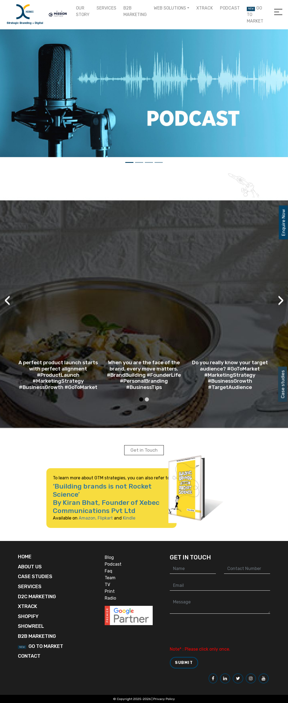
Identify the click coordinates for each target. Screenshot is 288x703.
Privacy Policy (164, 699)
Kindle (121, 518)
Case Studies (35, 577)
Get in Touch (144, 450)
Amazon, (80, 518)
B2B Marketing (135, 11)
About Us (30, 567)
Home (24, 557)
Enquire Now (283, 222)
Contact (29, 656)
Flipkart (97, 518)
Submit (184, 662)
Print (110, 591)
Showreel (31, 626)
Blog (109, 557)
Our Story (82, 11)
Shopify (28, 616)
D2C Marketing (37, 597)
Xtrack (204, 8)
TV (107, 584)
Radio (110, 598)
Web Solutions (170, 8)
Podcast (230, 8)
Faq (108, 571)
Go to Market (255, 14)
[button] (141, 389)
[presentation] (23, 313)
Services (106, 8)
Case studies (283, 384)
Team (110, 577)
